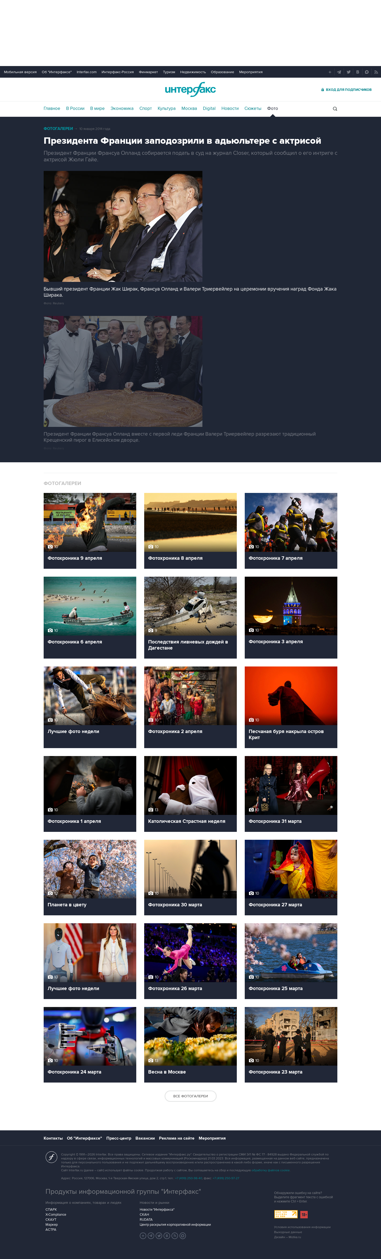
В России (75, 108)
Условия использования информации (302, 1227)
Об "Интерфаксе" (57, 72)
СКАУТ (51, 1220)
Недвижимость (193, 72)
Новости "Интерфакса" (157, 1209)
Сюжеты (252, 108)
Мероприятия (251, 72)
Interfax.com (87, 72)
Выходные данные (288, 1232)
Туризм (169, 72)
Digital (209, 108)
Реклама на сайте (176, 1138)
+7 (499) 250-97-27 (226, 1178)
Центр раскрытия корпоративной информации (175, 1225)
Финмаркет (148, 72)
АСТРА (51, 1230)
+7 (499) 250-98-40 (188, 1178)
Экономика (122, 108)
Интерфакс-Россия (118, 72)
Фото (272, 108)
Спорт (145, 108)
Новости (230, 108)
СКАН (144, 1215)
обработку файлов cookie (271, 1170)
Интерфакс (190, 89)
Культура (167, 108)
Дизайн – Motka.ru (287, 1237)
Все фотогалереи (190, 1096)
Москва (189, 108)
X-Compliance (56, 1215)
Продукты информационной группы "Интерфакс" (123, 1191)
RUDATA (146, 1220)
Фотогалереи (58, 128)
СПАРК (51, 1209)
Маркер (52, 1225)
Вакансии (145, 1138)
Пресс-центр (118, 1138)
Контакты (53, 1138)
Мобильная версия (20, 72)
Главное (52, 108)
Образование (222, 72)
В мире (97, 108)
